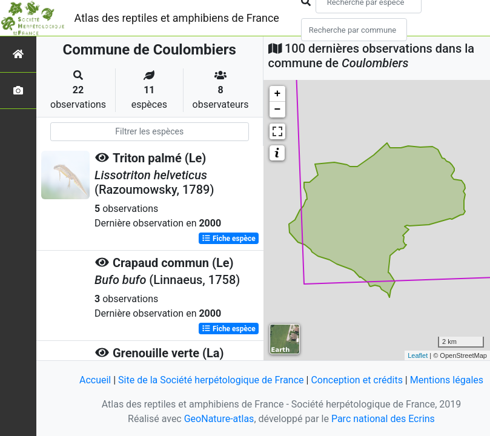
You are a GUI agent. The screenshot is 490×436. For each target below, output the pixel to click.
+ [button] (277, 94)
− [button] (277, 109)
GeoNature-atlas (219, 418)
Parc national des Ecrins (383, 418)
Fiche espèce (229, 238)
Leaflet (418, 355)
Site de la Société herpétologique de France (210, 380)
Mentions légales (446, 380)
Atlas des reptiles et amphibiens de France (176, 18)
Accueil (95, 380)
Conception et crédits (357, 380)
